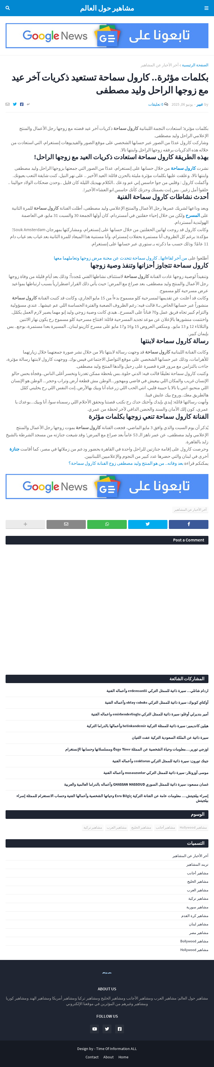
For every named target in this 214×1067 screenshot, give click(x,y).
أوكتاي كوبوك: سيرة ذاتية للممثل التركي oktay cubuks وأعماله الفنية (156, 702)
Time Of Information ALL (116, 1048)
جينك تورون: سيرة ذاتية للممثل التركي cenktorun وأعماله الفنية (160, 761)
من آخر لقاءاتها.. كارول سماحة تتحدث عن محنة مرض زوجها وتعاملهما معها (120, 258)
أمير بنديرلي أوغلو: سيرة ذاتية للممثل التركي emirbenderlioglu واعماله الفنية (149, 714)
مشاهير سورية (197, 907)
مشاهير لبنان (198, 924)
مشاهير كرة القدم (194, 915)
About (108, 1056)
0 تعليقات (155, 104)
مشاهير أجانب (165, 827)
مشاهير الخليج (141, 827)
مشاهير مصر (198, 932)
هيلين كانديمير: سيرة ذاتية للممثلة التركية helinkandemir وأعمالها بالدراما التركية (147, 726)
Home (123, 1056)
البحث (8, 8)
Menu (205, 8)
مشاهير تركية (93, 827)
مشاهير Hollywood (193, 827)
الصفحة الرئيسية (195, 64)
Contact (92, 1056)
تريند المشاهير (197, 864)
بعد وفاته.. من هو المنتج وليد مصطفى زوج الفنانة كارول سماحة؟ (126, 463)
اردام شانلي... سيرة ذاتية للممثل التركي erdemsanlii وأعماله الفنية (157, 691)
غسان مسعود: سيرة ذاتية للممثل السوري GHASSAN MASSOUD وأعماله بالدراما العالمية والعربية (136, 784)
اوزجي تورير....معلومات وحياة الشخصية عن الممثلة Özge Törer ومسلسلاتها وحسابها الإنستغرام (136, 749)
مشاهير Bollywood (194, 941)
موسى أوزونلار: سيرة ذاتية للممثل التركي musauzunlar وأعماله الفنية (155, 773)
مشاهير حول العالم (107, 8)
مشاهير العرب (117, 827)
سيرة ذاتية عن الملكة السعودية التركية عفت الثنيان (170, 737)
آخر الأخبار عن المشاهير (160, 64)
